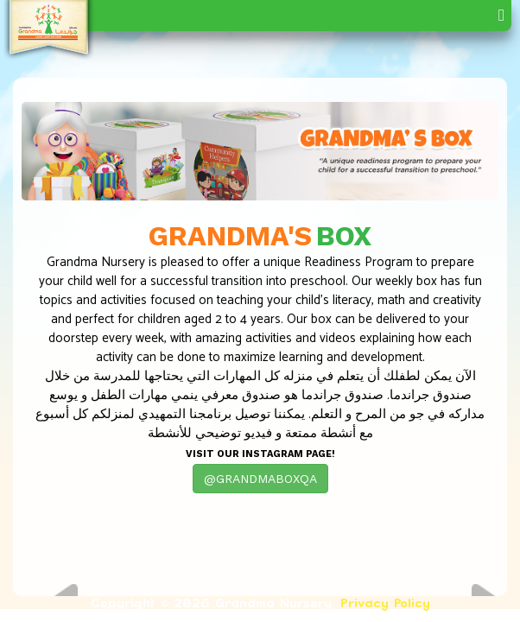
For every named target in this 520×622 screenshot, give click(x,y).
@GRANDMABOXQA (260, 479)
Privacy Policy (385, 602)
